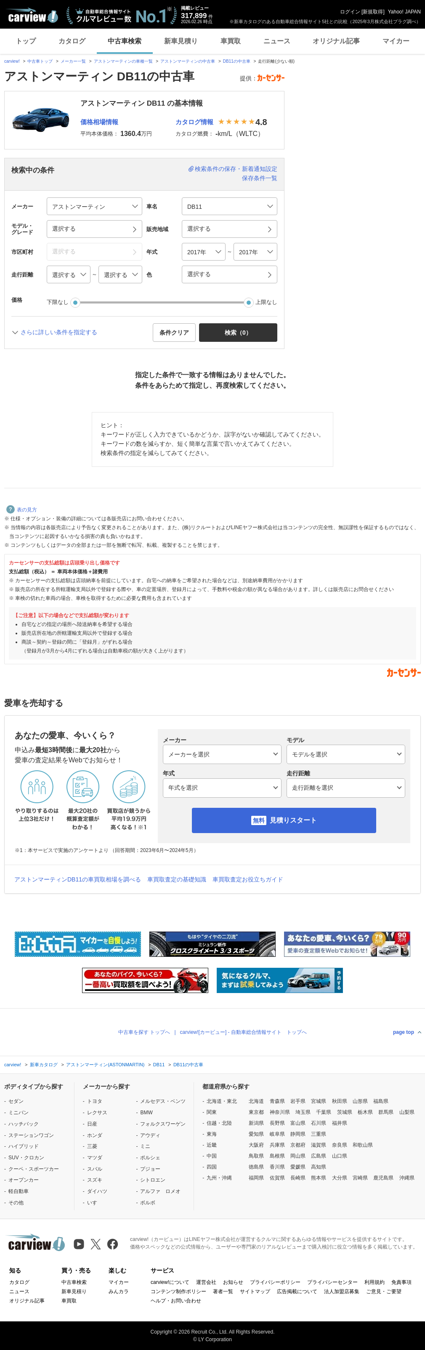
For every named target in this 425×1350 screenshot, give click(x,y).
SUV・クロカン (26, 1158)
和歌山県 (363, 1145)
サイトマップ (255, 1291)
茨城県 (344, 1112)
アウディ (150, 1135)
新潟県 (256, 1123)
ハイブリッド (23, 1146)
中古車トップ (40, 61)
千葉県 (323, 1112)
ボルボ (147, 1203)
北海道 (256, 1101)
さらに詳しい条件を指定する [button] (59, 332)
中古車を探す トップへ (144, 1032)
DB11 (159, 1064)
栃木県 (365, 1112)
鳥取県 (256, 1156)
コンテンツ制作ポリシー (178, 1291)
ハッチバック (23, 1124)
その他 (16, 1203)
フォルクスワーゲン (163, 1124)
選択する (199, 274)
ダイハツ (97, 1191)
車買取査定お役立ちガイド (247, 879)
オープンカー (23, 1180)
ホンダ (94, 1135)
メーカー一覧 (73, 61)
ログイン (350, 12)
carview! (12, 61)
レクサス (97, 1113)
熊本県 (318, 1178)
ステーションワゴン (31, 1135)
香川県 (277, 1167)
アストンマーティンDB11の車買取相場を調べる (77, 879)
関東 (212, 1112)
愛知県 (256, 1134)
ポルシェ (150, 1158)
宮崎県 (360, 1178)
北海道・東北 (222, 1101)
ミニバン (18, 1113)
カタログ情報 (194, 121)
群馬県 (385, 1112)
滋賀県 (318, 1145)
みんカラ (119, 1291)
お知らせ (233, 1282)
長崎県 (297, 1178)
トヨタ (94, 1101)
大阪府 (256, 1145)
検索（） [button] (238, 332)
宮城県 (318, 1101)
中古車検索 (124, 41)
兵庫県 (277, 1145)
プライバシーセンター (332, 1282)
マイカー (395, 41)
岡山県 (297, 1156)
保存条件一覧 (259, 178)
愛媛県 (297, 1167)
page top (403, 1032)
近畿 (212, 1145)
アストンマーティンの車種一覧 (123, 61)
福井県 (339, 1123)
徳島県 (256, 1167)
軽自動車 (18, 1191)
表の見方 (21, 510)
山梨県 (406, 1112)
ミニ (145, 1146)
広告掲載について (297, 1291)
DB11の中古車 (236, 61)
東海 (212, 1134)
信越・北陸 (219, 1123)
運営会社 (206, 1282)
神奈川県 (280, 1112)
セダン (16, 1101)
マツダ (94, 1158)
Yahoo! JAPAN (404, 12)
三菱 (92, 1146)
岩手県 (297, 1101)
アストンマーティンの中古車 (187, 61)
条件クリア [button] (174, 332)
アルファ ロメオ (160, 1191)
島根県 (277, 1156)
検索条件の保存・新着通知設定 (236, 168)
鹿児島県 (383, 1178)
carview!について (170, 1282)
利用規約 (374, 1282)
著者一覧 (223, 1291)
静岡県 (297, 1134)
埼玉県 (303, 1112)
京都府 (297, 1145)
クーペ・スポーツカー (33, 1169)
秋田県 (339, 1101)
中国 (212, 1156)
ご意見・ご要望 (383, 1291)
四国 (212, 1167)
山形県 (360, 1101)
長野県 (277, 1123)
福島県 (380, 1101)
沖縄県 (406, 1178)
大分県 (339, 1178)
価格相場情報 (99, 121)
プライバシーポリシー (275, 1282)
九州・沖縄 (219, 1178)
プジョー (150, 1169)
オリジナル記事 (336, 41)
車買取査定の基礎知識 (176, 879)
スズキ (94, 1180)
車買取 (230, 41)
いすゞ (94, 1203)
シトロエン (152, 1180)
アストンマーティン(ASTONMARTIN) (105, 1064)
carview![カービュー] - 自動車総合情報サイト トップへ (243, 1032)
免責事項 (401, 1282)
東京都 (256, 1112)
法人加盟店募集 (341, 1291)
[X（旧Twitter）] (96, 1244)
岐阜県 (277, 1134)
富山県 (297, 1123)
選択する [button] (64, 228)
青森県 (277, 1101)
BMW (146, 1113)
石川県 (318, 1123)
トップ (26, 41)
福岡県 (256, 1178)
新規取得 (373, 12)
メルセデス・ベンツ (163, 1101)
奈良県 (339, 1145)
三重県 (318, 1134)
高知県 (318, 1167)
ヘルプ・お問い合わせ (176, 1301)
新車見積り (181, 41)
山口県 (339, 1156)
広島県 (318, 1156)
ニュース (276, 41)
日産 (92, 1124)
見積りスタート (293, 820)
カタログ (71, 41)
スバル (94, 1169)
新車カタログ (44, 1064)
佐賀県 (277, 1178)
